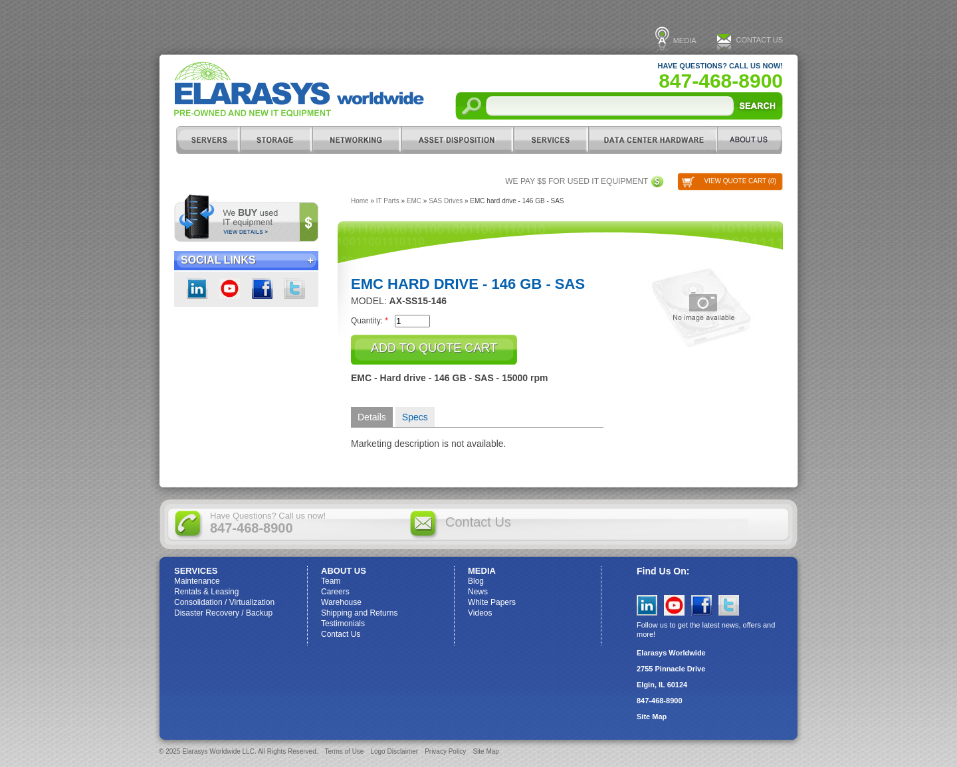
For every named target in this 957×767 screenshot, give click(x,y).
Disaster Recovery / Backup (223, 613)
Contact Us (760, 40)
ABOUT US (750, 140)
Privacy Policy (445, 751)
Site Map (652, 717)
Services (550, 140)
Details (372, 417)
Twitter (294, 288)
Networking (356, 140)
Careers (335, 591)
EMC (414, 201)
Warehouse (341, 602)
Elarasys (299, 89)
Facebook (262, 288)
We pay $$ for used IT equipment (576, 181)
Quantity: (369, 320)
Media (684, 40)
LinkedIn (197, 288)
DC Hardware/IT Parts (652, 140)
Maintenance (197, 581)
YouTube (674, 605)
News (478, 591)
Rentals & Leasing (206, 591)
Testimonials (343, 623)
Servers (207, 140)
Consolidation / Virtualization (224, 602)
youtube (229, 288)
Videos (480, 613)
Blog (476, 581)
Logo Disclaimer (394, 751)
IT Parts (387, 201)
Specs (415, 417)
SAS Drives (446, 201)
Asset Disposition (457, 140)
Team (330, 581)
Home (360, 201)
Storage (276, 140)
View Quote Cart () (740, 181)
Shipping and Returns (359, 613)
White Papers (492, 602)
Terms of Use (344, 751)
